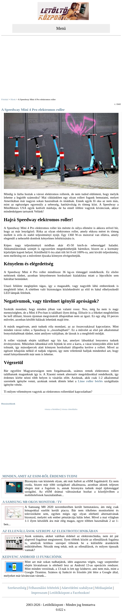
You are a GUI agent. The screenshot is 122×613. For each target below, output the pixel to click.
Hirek (13, 99)
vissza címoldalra (70, 409)
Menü (61, 28)
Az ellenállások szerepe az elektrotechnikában (50, 531)
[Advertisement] (61, 67)
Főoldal (4, 99)
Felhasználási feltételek (44, 588)
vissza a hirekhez (52, 409)
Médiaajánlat (103, 588)
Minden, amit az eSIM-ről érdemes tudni (39, 476)
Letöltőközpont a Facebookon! (70, 592)
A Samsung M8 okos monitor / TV (32, 502)
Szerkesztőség (17, 588)
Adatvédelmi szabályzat (77, 588)
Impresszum (39, 592)
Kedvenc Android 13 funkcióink (32, 557)
